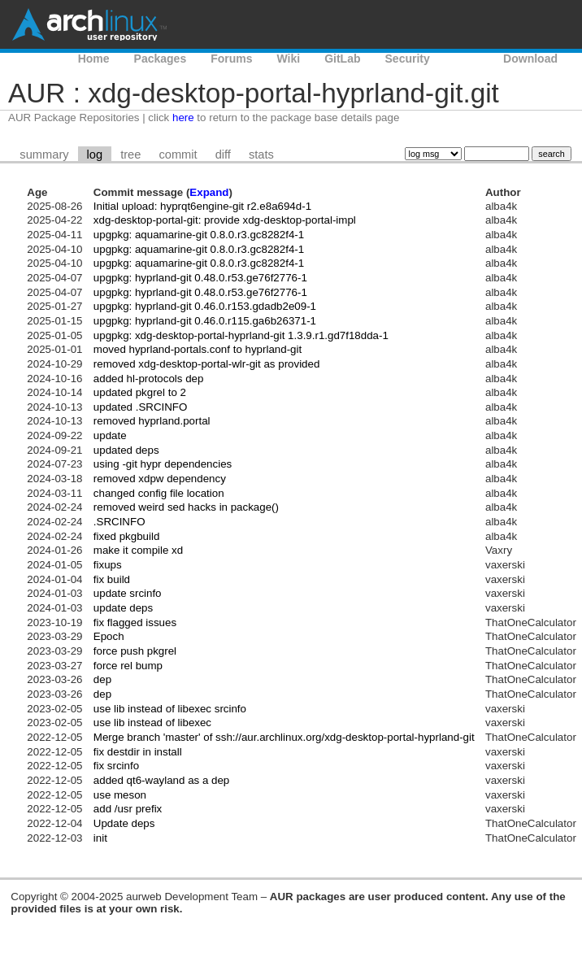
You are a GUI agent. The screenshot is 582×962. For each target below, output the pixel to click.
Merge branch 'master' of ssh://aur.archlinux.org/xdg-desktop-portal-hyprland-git (284, 737)
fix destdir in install (137, 752)
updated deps (126, 450)
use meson (119, 795)
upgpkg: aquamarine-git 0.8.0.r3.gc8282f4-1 (198, 235)
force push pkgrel (134, 651)
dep (102, 679)
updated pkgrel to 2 (139, 392)
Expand (208, 192)
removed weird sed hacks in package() (186, 507)
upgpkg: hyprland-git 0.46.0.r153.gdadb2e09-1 (204, 306)
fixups (107, 565)
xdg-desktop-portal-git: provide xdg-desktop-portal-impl (224, 220)
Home (94, 58)
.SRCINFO (119, 522)
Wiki (289, 58)
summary (44, 154)
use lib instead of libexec (152, 722)
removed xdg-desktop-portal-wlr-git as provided (206, 364)
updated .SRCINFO (140, 407)
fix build (111, 579)
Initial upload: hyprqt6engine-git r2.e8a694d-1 (202, 206)
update (110, 435)
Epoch (108, 636)
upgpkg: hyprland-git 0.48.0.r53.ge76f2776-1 (200, 278)
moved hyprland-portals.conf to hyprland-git (197, 349)
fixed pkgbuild (126, 536)
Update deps (124, 823)
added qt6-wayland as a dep (161, 780)
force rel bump (128, 665)
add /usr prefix (127, 809)
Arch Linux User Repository (89, 24)
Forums (231, 58)
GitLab (342, 58)
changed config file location (158, 493)
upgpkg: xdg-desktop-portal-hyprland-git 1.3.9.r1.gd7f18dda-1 (241, 335)
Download (530, 58)
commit (178, 154)
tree (130, 154)
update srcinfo (127, 593)
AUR (466, 58)
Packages (160, 58)
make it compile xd (138, 550)
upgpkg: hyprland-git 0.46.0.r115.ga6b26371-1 (204, 321)
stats (261, 154)
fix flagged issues (134, 622)
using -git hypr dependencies (162, 464)
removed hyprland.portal (152, 421)
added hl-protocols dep (148, 378)
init (100, 838)
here (183, 117)
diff (223, 154)
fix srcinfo (116, 766)
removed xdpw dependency (159, 478)
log (95, 154)
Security (407, 58)
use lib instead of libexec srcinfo (169, 709)
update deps (123, 608)
